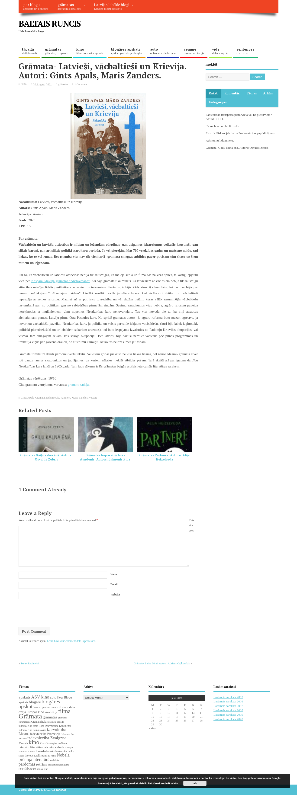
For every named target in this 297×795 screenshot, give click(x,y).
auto (163, 51)
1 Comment (80, 84)
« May (152, 728)
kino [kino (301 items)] (34, 742)
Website (115, 594)
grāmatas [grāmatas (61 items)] (50, 717)
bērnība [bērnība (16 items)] (54, 707)
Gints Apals (27, 397)
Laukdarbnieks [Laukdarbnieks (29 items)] (45, 751)
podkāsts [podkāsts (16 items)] (54, 760)
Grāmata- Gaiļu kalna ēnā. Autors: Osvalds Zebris (46, 457)
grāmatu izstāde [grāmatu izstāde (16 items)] (56, 722)
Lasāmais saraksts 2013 (228, 697)
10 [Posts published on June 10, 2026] (168, 713)
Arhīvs (268, 93)
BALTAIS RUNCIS (50, 23)
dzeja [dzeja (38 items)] (22, 712)
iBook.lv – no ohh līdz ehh (222, 126)
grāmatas (69, 6)
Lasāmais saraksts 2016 (228, 701)
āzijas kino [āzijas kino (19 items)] (42, 769)
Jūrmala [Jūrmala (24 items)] (23, 743)
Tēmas (252, 93)
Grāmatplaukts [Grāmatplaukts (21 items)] (39, 721)
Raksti (213, 93)
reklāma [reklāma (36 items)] (41, 764)
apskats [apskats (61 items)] (24, 697)
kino (89, 51)
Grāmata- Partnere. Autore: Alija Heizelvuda (164, 457)
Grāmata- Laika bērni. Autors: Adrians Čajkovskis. (162, 663)
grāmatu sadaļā (78, 384)
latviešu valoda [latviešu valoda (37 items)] (53, 747)
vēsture (93, 397)
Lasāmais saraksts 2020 (228, 719)
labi (195, 783)
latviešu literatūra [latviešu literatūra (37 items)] (31, 747)
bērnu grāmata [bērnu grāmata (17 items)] (43, 707)
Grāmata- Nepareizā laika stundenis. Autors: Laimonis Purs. (105, 457)
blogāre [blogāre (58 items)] (35, 702)
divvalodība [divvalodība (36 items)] (67, 707)
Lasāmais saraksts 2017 (228, 706)
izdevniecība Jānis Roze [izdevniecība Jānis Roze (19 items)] (31, 725)
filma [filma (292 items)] (64, 711)
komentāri (232, 93)
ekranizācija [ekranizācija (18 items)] (51, 712)
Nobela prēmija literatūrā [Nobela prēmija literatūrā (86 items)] (44, 757)
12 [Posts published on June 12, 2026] (185, 713)
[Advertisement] (190, 27)
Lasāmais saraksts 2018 (228, 710)
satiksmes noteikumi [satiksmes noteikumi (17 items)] (58, 764)
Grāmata (40, 397)
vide (220, 51)
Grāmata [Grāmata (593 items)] (30, 716)
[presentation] (54, 613)
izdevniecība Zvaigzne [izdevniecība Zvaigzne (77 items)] (46, 737)
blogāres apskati (126, 51)
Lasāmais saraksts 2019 (228, 714)
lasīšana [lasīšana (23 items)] (62, 743)
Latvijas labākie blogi (111, 6)
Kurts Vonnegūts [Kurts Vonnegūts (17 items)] (48, 743)
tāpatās (29, 51)
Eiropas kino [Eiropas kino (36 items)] (35, 712)
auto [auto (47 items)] (53, 697)
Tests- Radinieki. (30, 663)
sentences (245, 51)
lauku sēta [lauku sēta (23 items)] (61, 751)
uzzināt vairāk (169, 783)
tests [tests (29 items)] (33, 769)
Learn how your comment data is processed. (71, 641)
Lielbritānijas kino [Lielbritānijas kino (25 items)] (45, 755)
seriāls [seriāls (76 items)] (24, 768)
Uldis (24, 84)
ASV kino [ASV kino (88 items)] (40, 697)
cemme (194, 51)
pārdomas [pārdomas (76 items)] (27, 764)
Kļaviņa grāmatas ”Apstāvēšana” (66, 281)
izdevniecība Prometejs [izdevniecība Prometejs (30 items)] (45, 734)
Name (113, 574)
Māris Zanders (80, 397)
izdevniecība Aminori (58, 397)
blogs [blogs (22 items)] (60, 697)
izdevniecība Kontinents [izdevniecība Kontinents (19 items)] (58, 725)
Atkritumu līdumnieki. (220, 140)
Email (114, 584)
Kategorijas (218, 102)
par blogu (35, 6)
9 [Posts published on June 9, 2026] (160, 713)
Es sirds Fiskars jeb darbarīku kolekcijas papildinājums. (240, 133)
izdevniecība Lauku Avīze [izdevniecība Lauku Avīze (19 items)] (32, 730)
